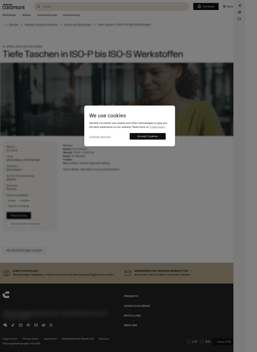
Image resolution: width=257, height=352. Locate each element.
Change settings (100, 136)
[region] (129, 126)
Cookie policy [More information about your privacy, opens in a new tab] (157, 127)
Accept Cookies (148, 136)
